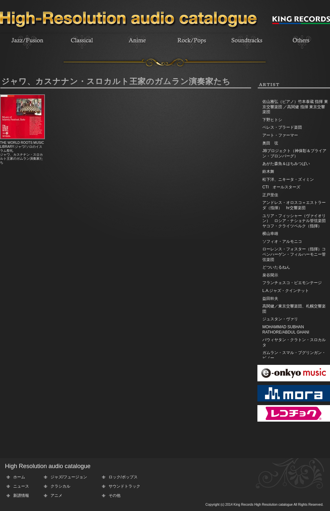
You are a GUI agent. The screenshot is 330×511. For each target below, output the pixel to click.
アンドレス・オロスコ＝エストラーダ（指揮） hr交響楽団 (294, 205)
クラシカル (60, 486)
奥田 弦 (270, 143)
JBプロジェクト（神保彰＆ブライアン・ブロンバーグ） (294, 153)
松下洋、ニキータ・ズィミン (288, 179)
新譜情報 (21, 495)
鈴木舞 (268, 171)
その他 (114, 495)
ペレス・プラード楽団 (282, 127)
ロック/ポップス (123, 477)
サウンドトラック (124, 486)
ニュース (21, 486)
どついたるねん (276, 267)
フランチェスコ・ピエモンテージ (292, 282)
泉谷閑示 (270, 275)
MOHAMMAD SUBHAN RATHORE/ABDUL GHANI (285, 330)
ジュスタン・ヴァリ (280, 319)
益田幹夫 (270, 298)
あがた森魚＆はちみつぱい (286, 163)
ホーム (19, 477)
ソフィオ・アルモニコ (282, 241)
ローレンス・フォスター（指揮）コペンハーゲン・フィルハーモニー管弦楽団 (294, 254)
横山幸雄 (270, 233)
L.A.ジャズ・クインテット (285, 290)
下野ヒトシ (272, 119)
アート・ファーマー (280, 135)
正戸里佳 (270, 195)
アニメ (56, 495)
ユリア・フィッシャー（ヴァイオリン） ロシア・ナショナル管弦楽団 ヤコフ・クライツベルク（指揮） (296, 220)
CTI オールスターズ (281, 187)
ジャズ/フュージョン (68, 477)
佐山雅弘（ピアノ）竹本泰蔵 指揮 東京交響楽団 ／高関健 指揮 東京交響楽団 (295, 106)
